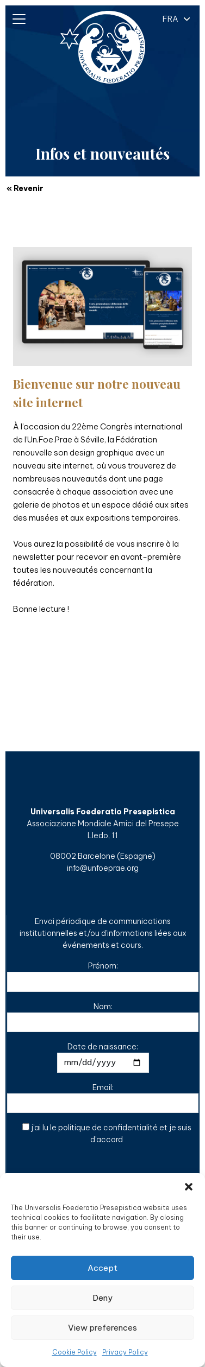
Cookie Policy (74, 1352)
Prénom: (102, 976)
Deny (102, 1298)
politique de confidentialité (108, 1127)
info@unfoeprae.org (103, 868)
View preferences (102, 1327)
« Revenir (25, 188)
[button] (188, 1186)
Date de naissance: (103, 1057)
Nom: (102, 1017)
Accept (102, 1268)
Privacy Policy (125, 1352)
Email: (102, 1098)
